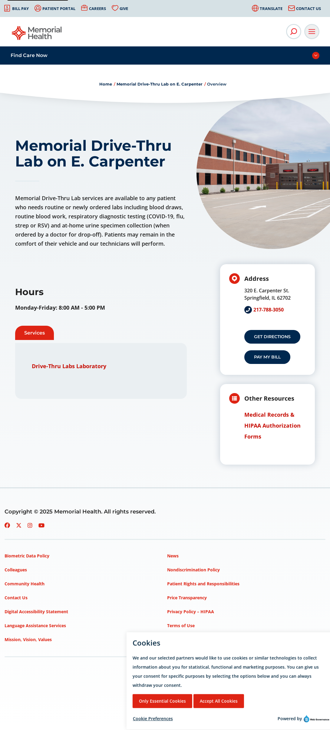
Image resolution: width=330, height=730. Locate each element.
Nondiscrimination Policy (193, 570)
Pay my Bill (267, 357)
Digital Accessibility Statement (36, 611)
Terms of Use (181, 625)
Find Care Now (29, 55)
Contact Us (308, 8)
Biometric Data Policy (27, 556)
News (173, 556)
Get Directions (272, 336)
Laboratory (91, 366)
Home (105, 84)
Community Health (25, 584)
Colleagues (16, 570)
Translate (271, 8)
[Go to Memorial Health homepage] (37, 35)
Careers (97, 8)
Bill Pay (20, 8)
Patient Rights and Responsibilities (203, 584)
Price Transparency (187, 597)
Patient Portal (58, 8)
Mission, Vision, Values (28, 639)
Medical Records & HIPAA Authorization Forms (272, 425)
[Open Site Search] (293, 31)
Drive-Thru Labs (53, 366)
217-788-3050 (268, 309)
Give (124, 8)
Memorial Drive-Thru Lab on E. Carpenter (160, 84)
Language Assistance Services (35, 625)
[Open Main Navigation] (311, 31)
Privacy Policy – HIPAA (190, 611)
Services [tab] (34, 333)
